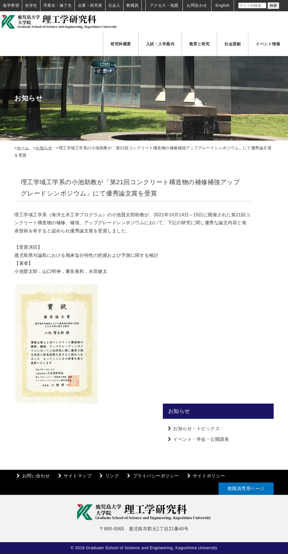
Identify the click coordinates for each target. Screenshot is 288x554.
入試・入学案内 (160, 44)
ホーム (23, 148)
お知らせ (44, 148)
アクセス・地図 (164, 5)
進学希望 (11, 5)
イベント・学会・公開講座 (201, 439)
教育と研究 (199, 44)
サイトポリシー (209, 475)
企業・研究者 (90, 5)
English (222, 5)
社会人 (114, 5)
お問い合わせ (36, 475)
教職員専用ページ (246, 488)
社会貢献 (232, 44)
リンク (112, 475)
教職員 (132, 5)
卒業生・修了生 (57, 5)
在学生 (31, 5)
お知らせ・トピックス (196, 428)
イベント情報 (268, 44)
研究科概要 (121, 44)
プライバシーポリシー (156, 475)
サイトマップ (77, 475)
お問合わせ (197, 5)
